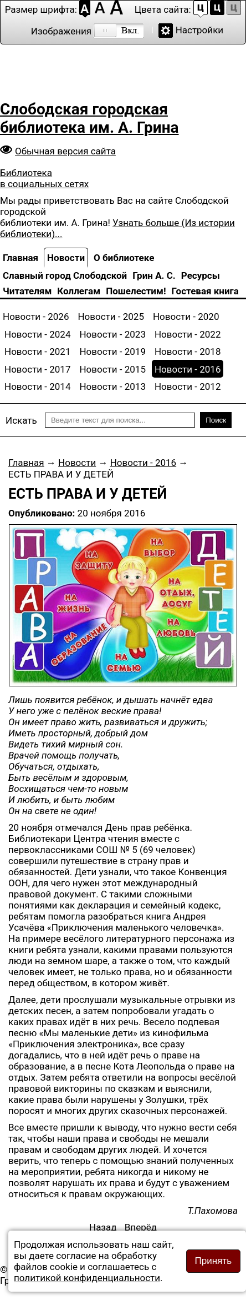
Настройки (200, 30)
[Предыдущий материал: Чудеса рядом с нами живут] (103, 1227)
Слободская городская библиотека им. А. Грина (89, 118)
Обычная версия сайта (65, 151)
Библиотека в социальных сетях (44, 178)
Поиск (216, 420)
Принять (213, 1261)
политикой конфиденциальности (87, 1277)
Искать (21, 420)
